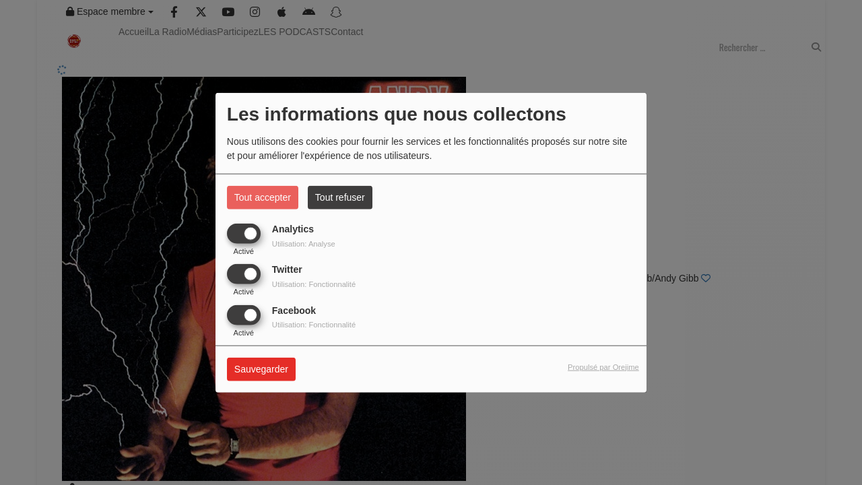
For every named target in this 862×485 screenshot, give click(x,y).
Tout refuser (340, 197)
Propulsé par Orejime (603, 367)
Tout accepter (262, 197)
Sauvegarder (261, 369)
